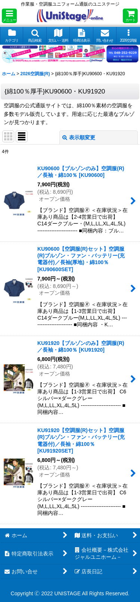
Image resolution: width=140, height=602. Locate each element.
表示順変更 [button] (78, 137)
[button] (9, 16)
